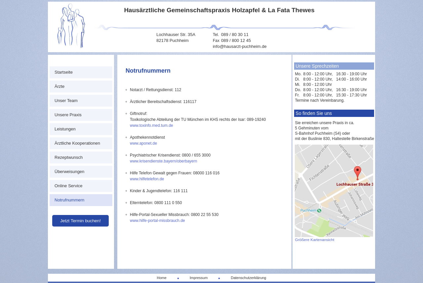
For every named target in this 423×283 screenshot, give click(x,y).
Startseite (64, 72)
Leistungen (65, 128)
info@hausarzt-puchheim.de (240, 46)
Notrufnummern (69, 199)
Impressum (199, 278)
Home (161, 278)
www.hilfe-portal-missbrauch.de (157, 220)
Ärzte (59, 86)
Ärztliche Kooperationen (77, 143)
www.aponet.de (143, 143)
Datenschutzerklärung (248, 278)
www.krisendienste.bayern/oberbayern (163, 161)
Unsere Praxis (68, 114)
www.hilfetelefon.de (147, 179)
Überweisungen (69, 171)
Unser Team (66, 100)
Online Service (69, 185)
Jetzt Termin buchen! (80, 220)
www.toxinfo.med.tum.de (151, 125)
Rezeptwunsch (69, 157)
